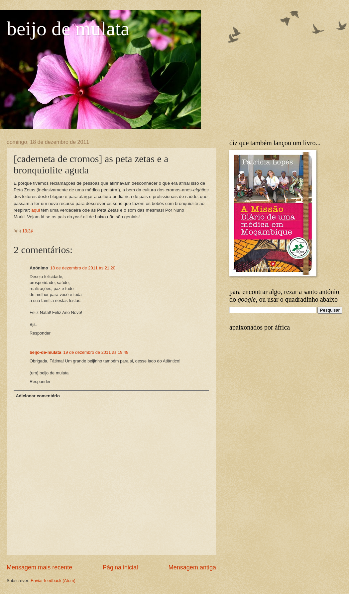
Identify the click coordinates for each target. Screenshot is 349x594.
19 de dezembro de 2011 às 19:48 (95, 352)
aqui (35, 210)
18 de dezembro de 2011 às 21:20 (82, 267)
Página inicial (120, 567)
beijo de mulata (68, 29)
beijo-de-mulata (45, 352)
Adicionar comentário (37, 395)
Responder (40, 333)
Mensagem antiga (192, 567)
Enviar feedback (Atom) (53, 580)
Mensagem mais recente (39, 567)
